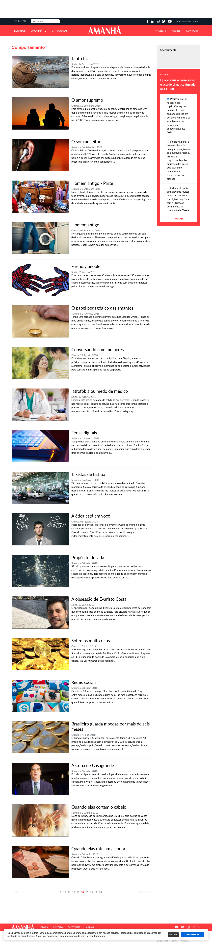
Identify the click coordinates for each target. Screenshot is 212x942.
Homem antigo (85, 224)
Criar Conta (192, 21)
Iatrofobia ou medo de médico (99, 391)
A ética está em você (90, 516)
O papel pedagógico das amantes (102, 308)
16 (91, 892)
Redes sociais (83, 682)
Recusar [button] (173, 934)
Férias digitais (84, 432)
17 (95, 892)
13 (78, 892)
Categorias (60, 31)
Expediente (74, 927)
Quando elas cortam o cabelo (98, 807)
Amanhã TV (38, 31)
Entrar (179, 21)
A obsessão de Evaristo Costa (99, 599)
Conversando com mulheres (97, 349)
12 (73, 892)
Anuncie (160, 31)
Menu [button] (22, 21)
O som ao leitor (85, 141)
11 (69, 892)
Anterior (19, 892)
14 (82, 892)
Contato (192, 31)
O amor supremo (87, 100)
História (43, 927)
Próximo (144, 892)
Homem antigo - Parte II (94, 183)
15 (86, 892)
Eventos (20, 31)
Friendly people (85, 266)
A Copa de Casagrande (92, 765)
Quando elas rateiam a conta (98, 848)
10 (64, 892)
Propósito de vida (87, 557)
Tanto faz (80, 58)
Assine (176, 31)
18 (100, 892)
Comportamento (28, 47)
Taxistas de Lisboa (88, 474)
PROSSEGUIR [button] (192, 934)
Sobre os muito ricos (90, 640)
